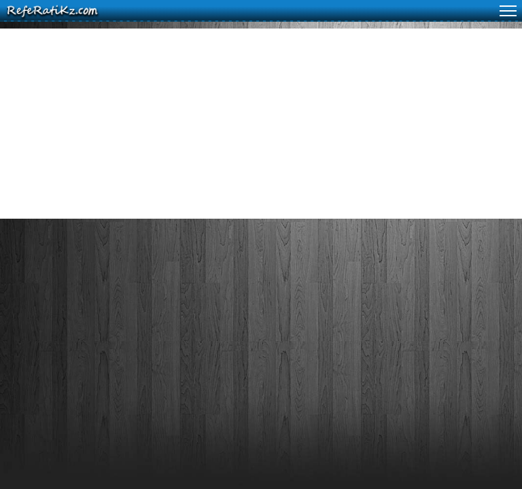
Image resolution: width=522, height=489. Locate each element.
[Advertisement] (261, 124)
